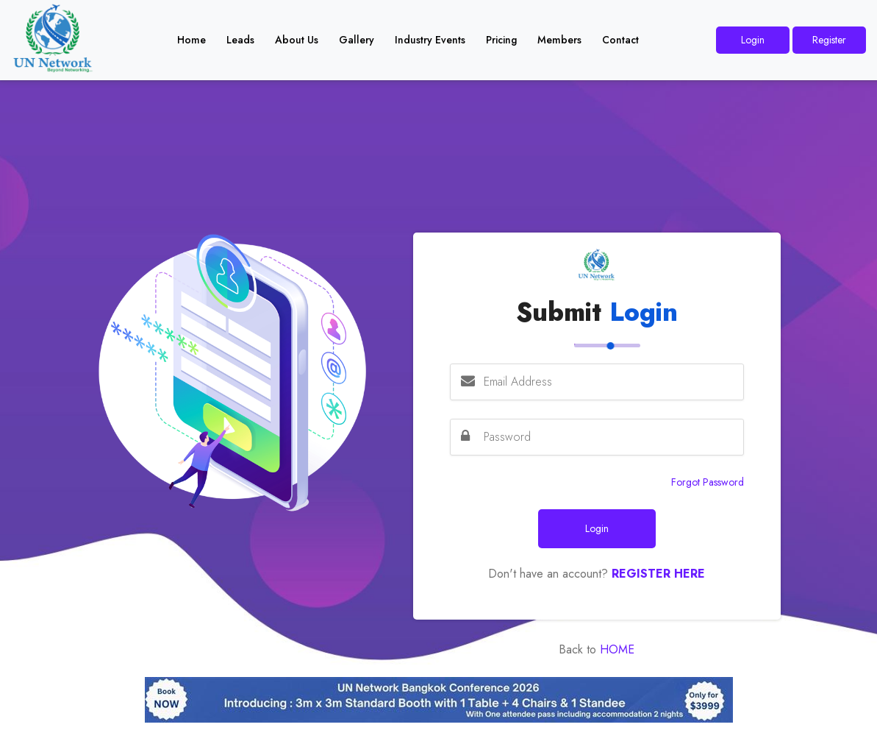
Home (191, 39)
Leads (240, 39)
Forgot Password (707, 482)
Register (829, 39)
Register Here (658, 573)
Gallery (356, 39)
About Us (296, 39)
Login (753, 39)
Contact (620, 39)
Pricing (501, 39)
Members (559, 39)
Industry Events (430, 39)
